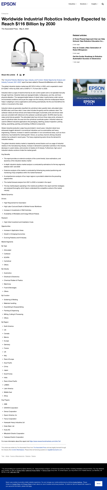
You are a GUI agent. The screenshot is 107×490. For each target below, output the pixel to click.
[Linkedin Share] (20, 75)
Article (7, 456)
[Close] (98, 484)
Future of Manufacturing (17, 456)
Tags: (3, 456)
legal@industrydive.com (55, 450)
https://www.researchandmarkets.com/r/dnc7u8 (45, 441)
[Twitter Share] (24, 75)
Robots (33, 456)
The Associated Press (39, 447)
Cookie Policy (16, 485)
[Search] (103, 4)
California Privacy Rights (33, 470)
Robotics (28, 456)
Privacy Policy (21, 470)
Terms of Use (46, 470)
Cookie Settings (77, 483)
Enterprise (4, 13)
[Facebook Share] (17, 75)
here (30, 487)
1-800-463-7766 (14, 472)
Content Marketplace (18, 450)
